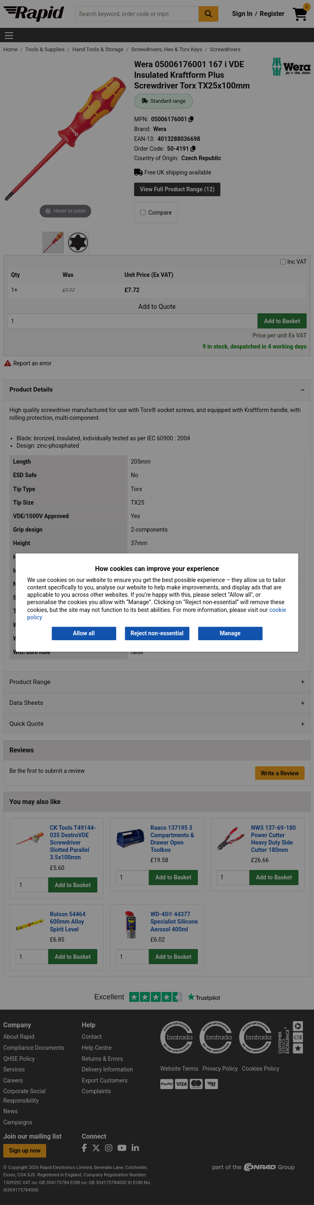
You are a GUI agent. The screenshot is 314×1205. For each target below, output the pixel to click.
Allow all (83, 633)
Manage (230, 633)
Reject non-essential (156, 633)
